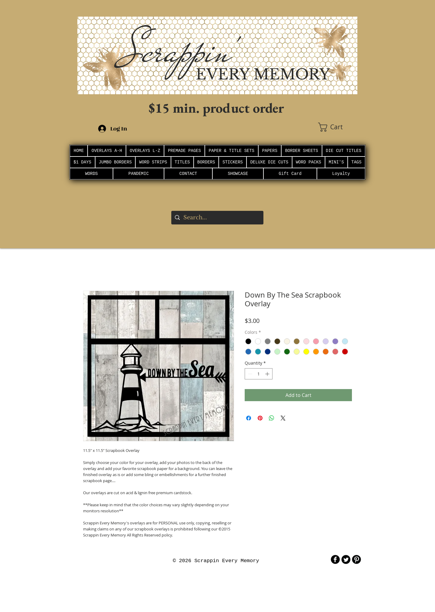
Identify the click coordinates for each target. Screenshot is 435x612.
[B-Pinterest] (356, 559)
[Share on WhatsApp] (271, 418)
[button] (337, 127)
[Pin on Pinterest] (260, 418)
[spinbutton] (258, 374)
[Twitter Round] (345, 559)
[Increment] (268, 374)
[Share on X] (283, 418)
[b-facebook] (335, 559)
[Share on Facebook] (248, 418)
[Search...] (217, 217)
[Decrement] (249, 374)
